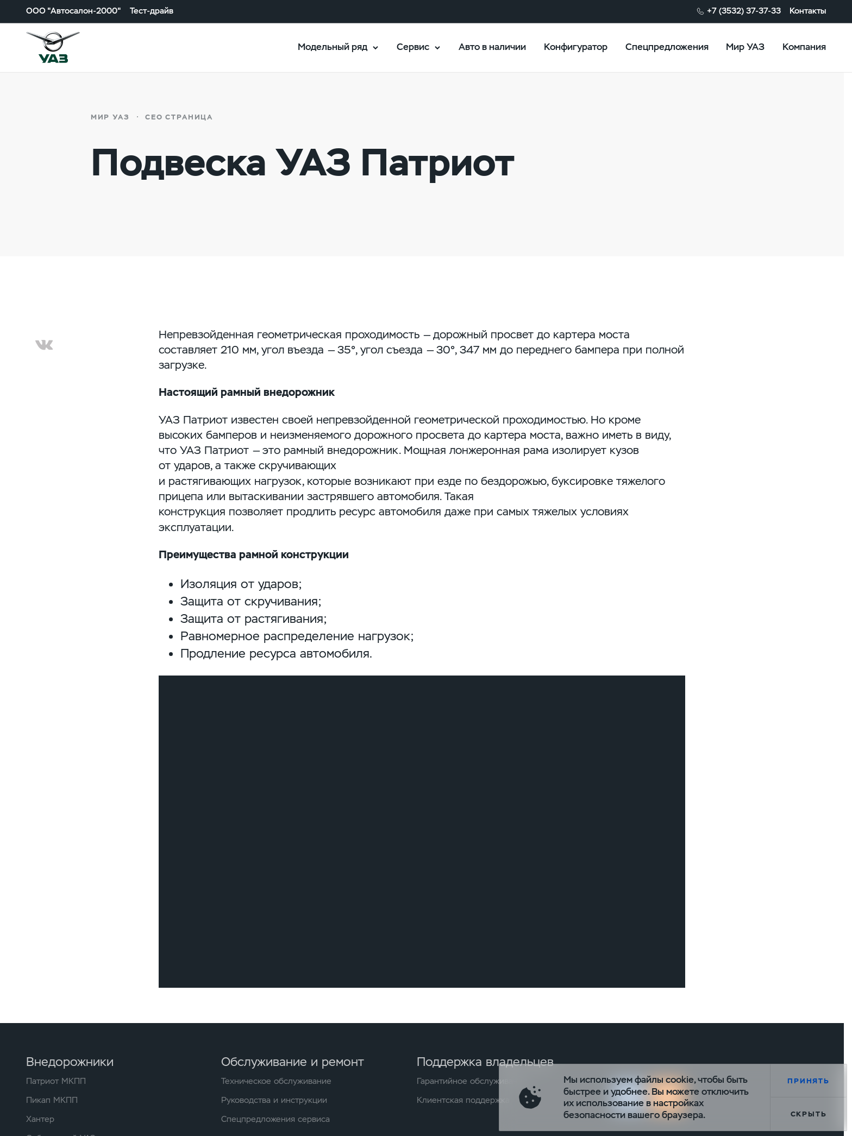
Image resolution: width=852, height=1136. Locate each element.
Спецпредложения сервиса (275, 1119)
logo (67, 47)
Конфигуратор (575, 47)
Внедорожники (70, 1061)
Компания (804, 47)
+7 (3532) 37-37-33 (744, 11)
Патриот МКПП (56, 1081)
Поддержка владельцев (485, 1061)
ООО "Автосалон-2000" (73, 11)
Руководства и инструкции (274, 1100)
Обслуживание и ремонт (292, 1061)
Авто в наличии (492, 47)
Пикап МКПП (52, 1100)
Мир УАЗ (745, 47)
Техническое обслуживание (276, 1081)
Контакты (808, 11)
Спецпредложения (667, 47)
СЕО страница (179, 117)
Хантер (40, 1119)
